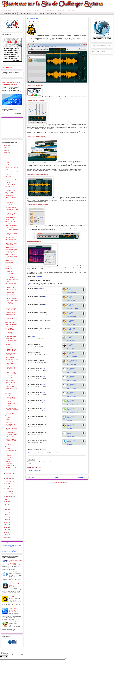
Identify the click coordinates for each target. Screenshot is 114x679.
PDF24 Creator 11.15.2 (10, 468)
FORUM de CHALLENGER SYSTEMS (54, 13)
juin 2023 (8, 483)
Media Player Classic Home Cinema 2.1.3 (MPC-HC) (10, 363)
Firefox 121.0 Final (9, 306)
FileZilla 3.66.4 (8, 266)
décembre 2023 (10, 155)
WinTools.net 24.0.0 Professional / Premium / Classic (11, 256)
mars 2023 (8, 491)
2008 (5, 534)
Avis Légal (42, 13)
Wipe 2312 (8, 401)
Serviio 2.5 (11, 597)
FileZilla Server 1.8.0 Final (11, 434)
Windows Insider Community (10, 13)
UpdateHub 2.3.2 (9, 357)
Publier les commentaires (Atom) (60, 482)
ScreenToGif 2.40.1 (9, 322)
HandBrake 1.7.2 (9, 200)
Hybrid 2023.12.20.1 (10, 260)
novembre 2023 (10, 471)
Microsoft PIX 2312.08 (10, 465)
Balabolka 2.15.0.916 (14, 622)
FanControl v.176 (9, 176)
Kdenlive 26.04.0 (13, 572)
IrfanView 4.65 (8, 455)
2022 (5, 499)
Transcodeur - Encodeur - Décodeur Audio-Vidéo (41, 462)
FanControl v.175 (9, 437)
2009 (5, 532)
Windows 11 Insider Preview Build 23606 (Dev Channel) (10, 369)
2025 (5, 147)
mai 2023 (8, 486)
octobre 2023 (9, 473)
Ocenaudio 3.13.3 (9, 195)
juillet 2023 (8, 481)
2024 (5, 150)
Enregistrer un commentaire (35, 470)
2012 (5, 524)
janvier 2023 (9, 496)
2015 (5, 517)
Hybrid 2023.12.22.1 (10, 247)
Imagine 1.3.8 (8, 347)
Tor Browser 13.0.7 (10, 292)
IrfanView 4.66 (8, 271)
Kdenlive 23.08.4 (9, 422)
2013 (5, 522)
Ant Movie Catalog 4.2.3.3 (11, 403)
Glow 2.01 (7, 169)
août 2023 (8, 478)
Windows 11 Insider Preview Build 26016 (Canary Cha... (10, 374)
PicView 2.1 (8, 419)
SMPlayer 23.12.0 (9, 186)
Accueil (57, 477)
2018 (5, 509)
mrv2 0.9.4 (8, 393)
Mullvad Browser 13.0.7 (11, 289)
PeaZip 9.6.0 (8, 344)
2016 (5, 514)
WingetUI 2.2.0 (9, 193)
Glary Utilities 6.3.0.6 (10, 432)
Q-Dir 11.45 (8, 174)
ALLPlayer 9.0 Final (9, 377)
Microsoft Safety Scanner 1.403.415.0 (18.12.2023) (11, 302)
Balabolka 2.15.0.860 (10, 217)
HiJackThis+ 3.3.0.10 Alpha (11, 298)
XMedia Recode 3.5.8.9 (11, 336)
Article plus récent (31, 477)
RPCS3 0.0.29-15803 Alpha (11, 359)
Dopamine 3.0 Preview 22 (11, 167)
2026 (5, 145)
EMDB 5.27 (8, 164)
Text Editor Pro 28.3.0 (10, 450)
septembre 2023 (10, 476)
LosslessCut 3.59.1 (10, 219)
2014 (5, 519)
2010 (5, 529)
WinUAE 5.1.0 (8, 269)
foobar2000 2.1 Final (10, 312)
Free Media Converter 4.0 (11, 172)
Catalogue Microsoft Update (25, 13)
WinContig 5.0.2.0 (9, 287)
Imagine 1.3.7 (8, 453)
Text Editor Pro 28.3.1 (10, 207)
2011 (5, 527)
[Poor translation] (5, 656)
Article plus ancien (82, 477)
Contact (35, 13)
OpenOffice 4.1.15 (9, 237)
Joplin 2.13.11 (8, 204)
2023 (5, 153)
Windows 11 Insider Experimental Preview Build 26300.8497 (14, 610)
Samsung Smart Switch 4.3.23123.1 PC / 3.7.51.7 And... (11, 251)
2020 (5, 504)
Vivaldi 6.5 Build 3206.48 (11, 197)
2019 (5, 507)
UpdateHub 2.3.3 (9, 202)
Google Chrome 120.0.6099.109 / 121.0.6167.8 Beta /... (11, 397)
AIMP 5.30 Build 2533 (10, 277)
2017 (5, 512)
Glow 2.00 (7, 406)
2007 (5, 537)
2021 (5, 502)
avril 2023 (8, 488)
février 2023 (9, 493)
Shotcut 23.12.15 (9, 338)
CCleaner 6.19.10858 (10, 391)
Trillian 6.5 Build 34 (9, 380)
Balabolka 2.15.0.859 (10, 382)
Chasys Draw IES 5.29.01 (11, 388)
